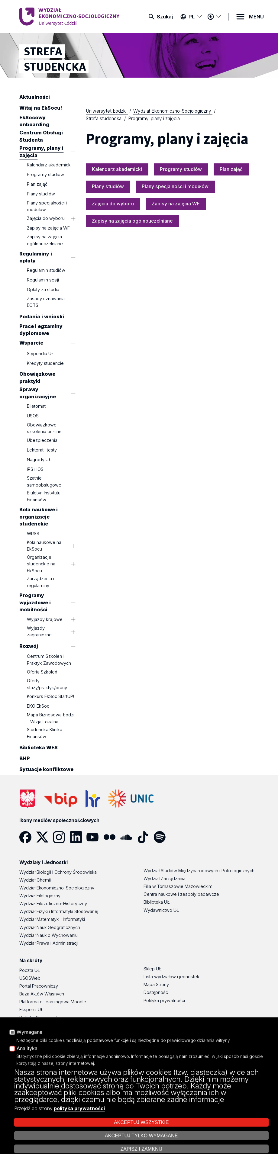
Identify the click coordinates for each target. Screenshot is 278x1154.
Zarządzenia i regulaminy (40, 582)
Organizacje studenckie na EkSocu (41, 564)
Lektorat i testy (42, 450)
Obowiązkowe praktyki (37, 377)
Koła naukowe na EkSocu (44, 546)
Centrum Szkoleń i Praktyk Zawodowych (49, 660)
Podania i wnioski (41, 316)
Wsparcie (31, 343)
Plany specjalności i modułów (47, 206)
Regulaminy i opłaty (35, 257)
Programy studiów (45, 174)
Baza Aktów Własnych (41, 994)
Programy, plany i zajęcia (41, 151)
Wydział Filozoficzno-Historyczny (53, 903)
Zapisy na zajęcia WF (48, 228)
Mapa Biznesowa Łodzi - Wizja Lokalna (50, 718)
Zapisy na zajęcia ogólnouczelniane (45, 240)
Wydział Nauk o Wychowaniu (48, 935)
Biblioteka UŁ (157, 902)
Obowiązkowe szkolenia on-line (44, 428)
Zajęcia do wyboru (46, 218)
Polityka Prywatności (40, 1018)
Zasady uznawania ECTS (46, 302)
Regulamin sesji (43, 280)
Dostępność (31, 1025)
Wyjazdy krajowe (45, 619)
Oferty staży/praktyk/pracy (47, 684)
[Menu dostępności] (214, 16)
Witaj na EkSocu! (40, 108)
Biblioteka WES (38, 748)
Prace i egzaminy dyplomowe (41, 329)
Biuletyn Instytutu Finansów (43, 496)
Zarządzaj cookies (203, 1132)
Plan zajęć (37, 184)
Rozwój (28, 646)
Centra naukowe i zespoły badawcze (181, 894)
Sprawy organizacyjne (37, 393)
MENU (256, 17)
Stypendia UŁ (40, 354)
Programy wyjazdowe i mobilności (35, 603)
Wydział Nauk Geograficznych (49, 927)
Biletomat (36, 406)
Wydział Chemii (35, 880)
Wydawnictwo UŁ (161, 910)
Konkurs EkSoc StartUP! (50, 696)
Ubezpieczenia (42, 440)
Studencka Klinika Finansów (44, 733)
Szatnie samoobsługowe (44, 482)
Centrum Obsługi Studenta (41, 136)
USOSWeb (29, 978)
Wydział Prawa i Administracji (48, 943)
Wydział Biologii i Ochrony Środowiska (58, 872)
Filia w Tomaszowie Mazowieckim (178, 886)
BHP (24, 759)
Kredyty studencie (45, 363)
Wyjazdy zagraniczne (39, 631)
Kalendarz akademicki (49, 165)
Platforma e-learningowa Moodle (52, 1002)
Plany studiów (41, 194)
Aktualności (34, 97)
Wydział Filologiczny (39, 895)
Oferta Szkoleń (42, 672)
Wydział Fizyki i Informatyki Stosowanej (58, 911)
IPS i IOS (35, 469)
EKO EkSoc (38, 706)
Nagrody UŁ (39, 459)
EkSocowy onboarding (34, 120)
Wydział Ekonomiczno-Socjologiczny (56, 888)
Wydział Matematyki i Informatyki (52, 919)
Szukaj (165, 17)
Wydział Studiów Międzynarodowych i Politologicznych (199, 870)
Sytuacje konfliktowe (46, 770)
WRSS (33, 533)
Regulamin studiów (46, 270)
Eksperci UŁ (31, 1009)
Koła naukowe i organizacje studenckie (38, 517)
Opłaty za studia (43, 290)
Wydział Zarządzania (165, 878)
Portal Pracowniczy (38, 986)
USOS (33, 416)
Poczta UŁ (29, 970)
